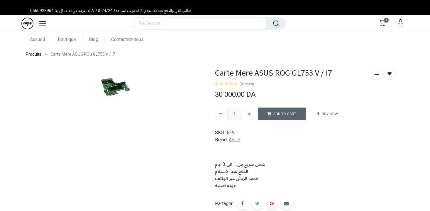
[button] (376, 74)
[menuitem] (40, 39)
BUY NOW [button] (327, 114)
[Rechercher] (276, 23)
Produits (33, 54)
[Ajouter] (249, 114)
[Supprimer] (220, 114)
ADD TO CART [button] (281, 114)
